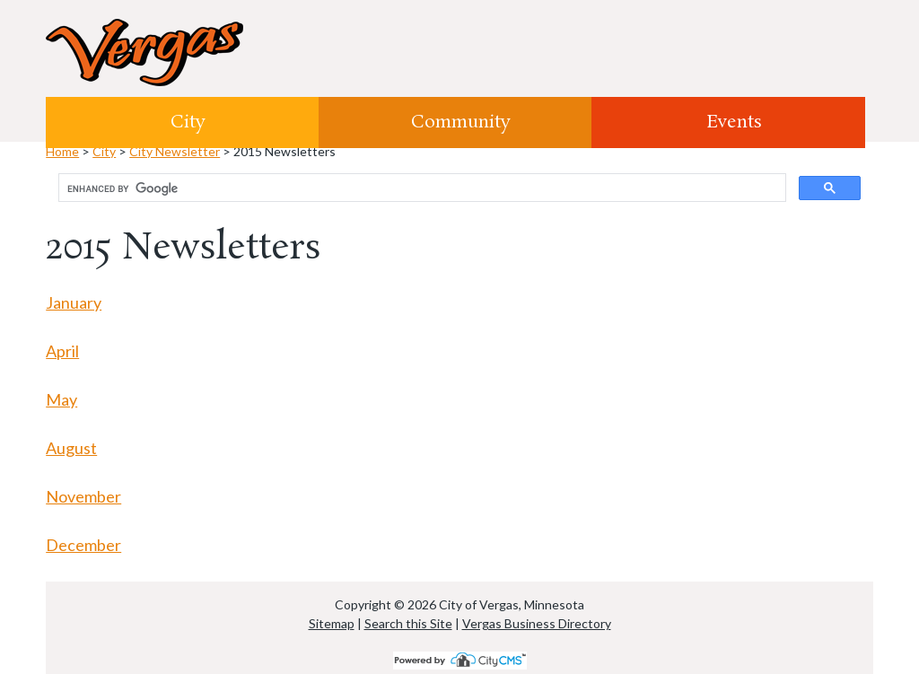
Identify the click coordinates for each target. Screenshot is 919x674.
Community (461, 122)
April (62, 351)
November (83, 496)
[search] (420, 188)
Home (62, 151)
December (83, 545)
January (73, 302)
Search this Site (408, 623)
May (61, 399)
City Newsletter (174, 151)
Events (734, 122)
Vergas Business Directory (536, 623)
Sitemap (331, 623)
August (71, 448)
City (188, 122)
